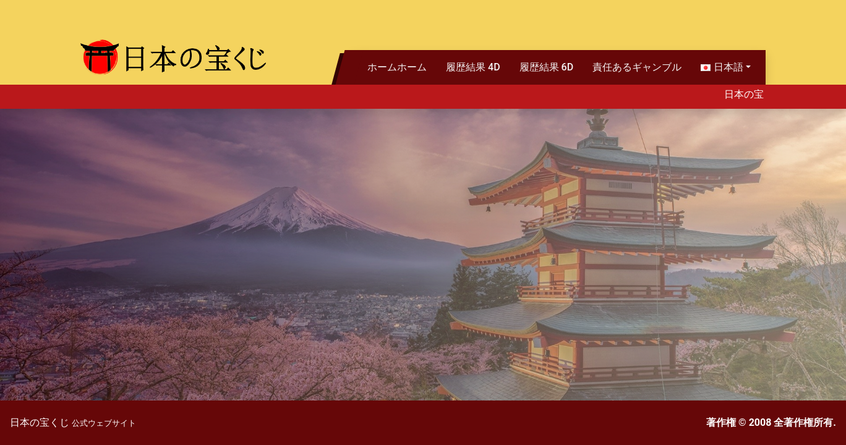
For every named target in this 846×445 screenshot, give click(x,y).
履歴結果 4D (473, 67)
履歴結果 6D (546, 67)
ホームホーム (397, 67)
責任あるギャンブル (637, 67)
